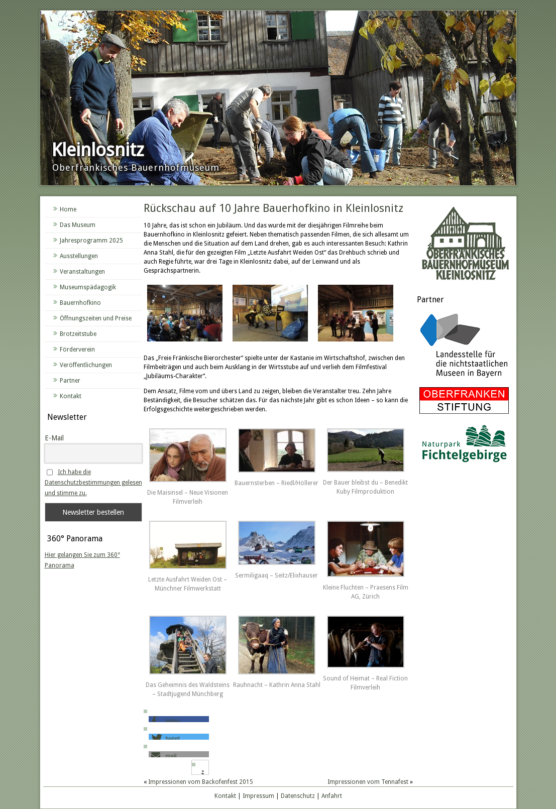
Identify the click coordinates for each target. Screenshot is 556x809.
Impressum (258, 795)
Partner (70, 380)
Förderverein (77, 349)
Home (68, 209)
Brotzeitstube (78, 333)
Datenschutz (298, 795)
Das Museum (77, 224)
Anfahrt (331, 795)
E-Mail (54, 438)
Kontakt (70, 396)
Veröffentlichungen (86, 365)
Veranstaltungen (82, 271)
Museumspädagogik (88, 287)
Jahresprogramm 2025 (91, 240)
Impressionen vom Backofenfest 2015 (200, 781)
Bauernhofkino (80, 302)
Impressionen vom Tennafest (367, 781)
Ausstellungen (79, 256)
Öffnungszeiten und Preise (96, 318)
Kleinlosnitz (98, 150)
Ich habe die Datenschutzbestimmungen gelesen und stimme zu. (93, 483)
